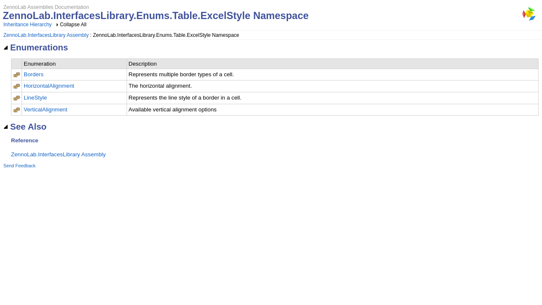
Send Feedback (19, 165)
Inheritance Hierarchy (27, 25)
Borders (34, 74)
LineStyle (35, 97)
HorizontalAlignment (49, 86)
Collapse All (73, 25)
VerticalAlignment (45, 109)
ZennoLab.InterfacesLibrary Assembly (45, 35)
